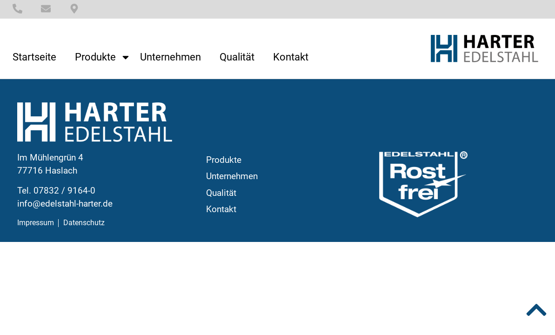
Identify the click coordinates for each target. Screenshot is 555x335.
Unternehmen (170, 57)
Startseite (34, 57)
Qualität (237, 57)
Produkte (103, 57)
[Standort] (74, 8)
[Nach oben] (536, 310)
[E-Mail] (46, 8)
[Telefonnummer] (17, 8)
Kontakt (290, 57)
